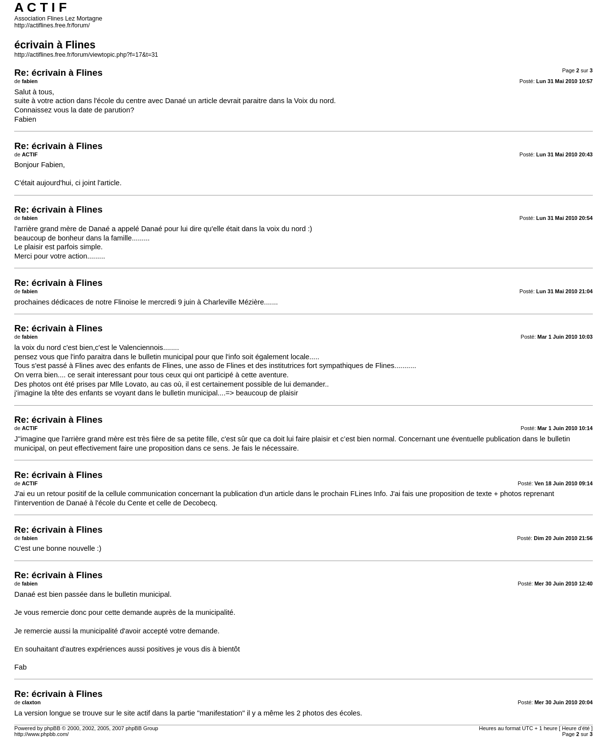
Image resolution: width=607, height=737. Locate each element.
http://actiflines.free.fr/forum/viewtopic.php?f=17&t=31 (86, 54)
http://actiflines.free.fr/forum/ (51, 25)
